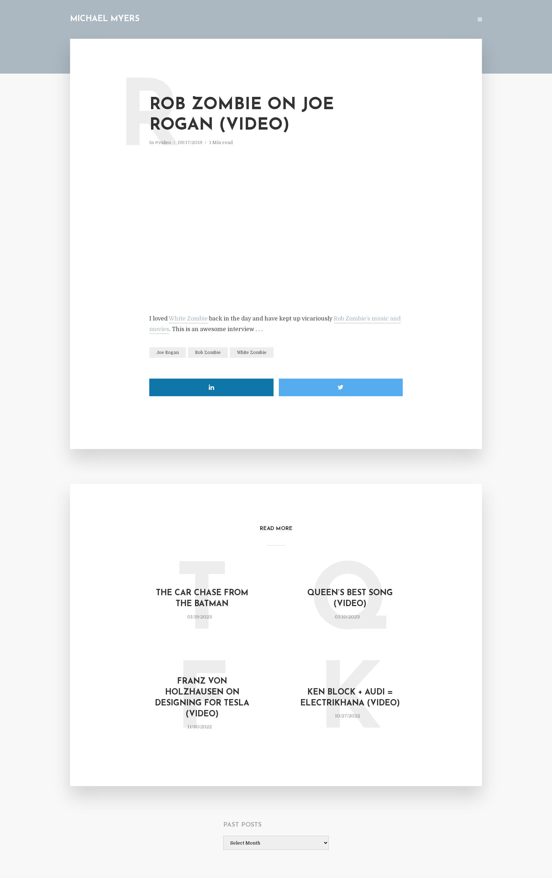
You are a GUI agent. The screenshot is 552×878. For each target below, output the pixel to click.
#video (163, 142)
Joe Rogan (167, 352)
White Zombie (188, 319)
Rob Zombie (208, 352)
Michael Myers (104, 19)
